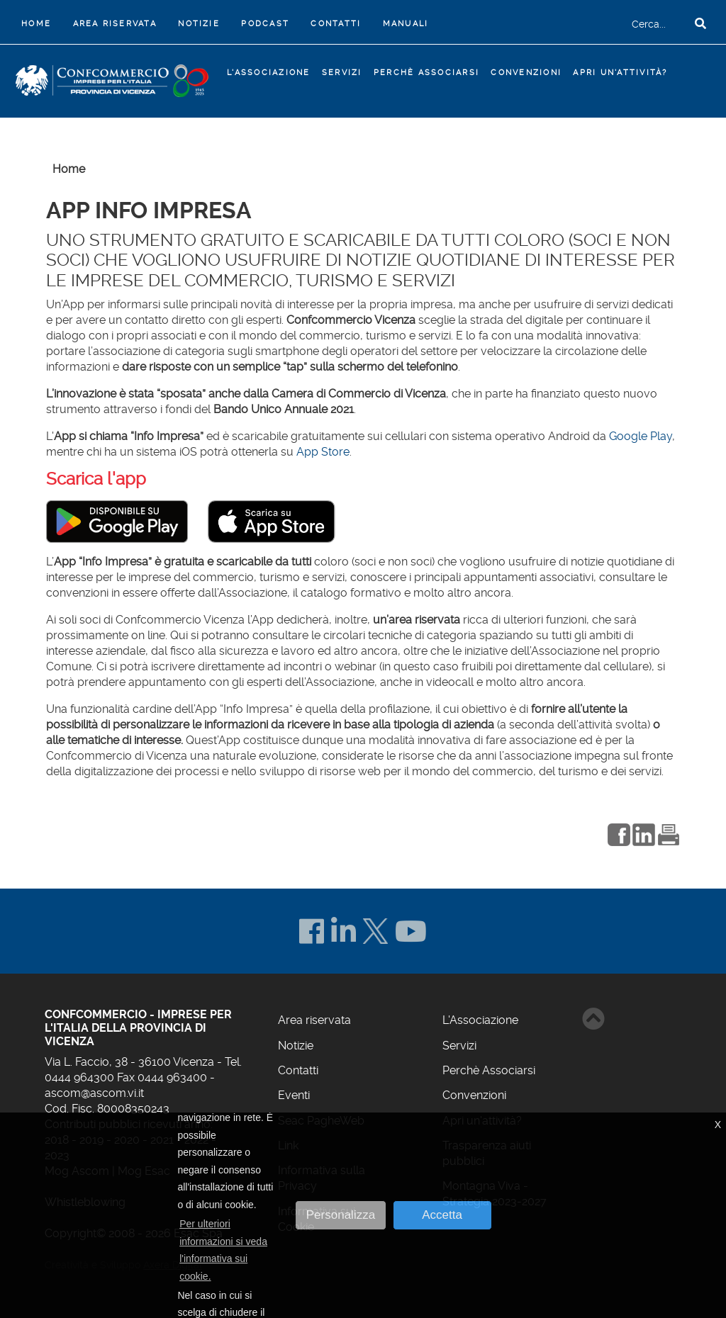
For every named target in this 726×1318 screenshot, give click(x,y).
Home (39, 22)
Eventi (294, 1095)
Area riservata (115, 23)
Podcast (265, 23)
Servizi (459, 1045)
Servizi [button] (342, 72)
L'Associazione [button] (268, 72)
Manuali (406, 23)
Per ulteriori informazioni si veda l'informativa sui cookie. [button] (223, 1250)
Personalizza (340, 1215)
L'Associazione (480, 1020)
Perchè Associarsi (426, 72)
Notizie (199, 23)
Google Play (640, 436)
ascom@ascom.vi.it (94, 1093)
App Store (323, 451)
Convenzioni (526, 72)
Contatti (336, 23)
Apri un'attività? (620, 72)
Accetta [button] (442, 1215)
